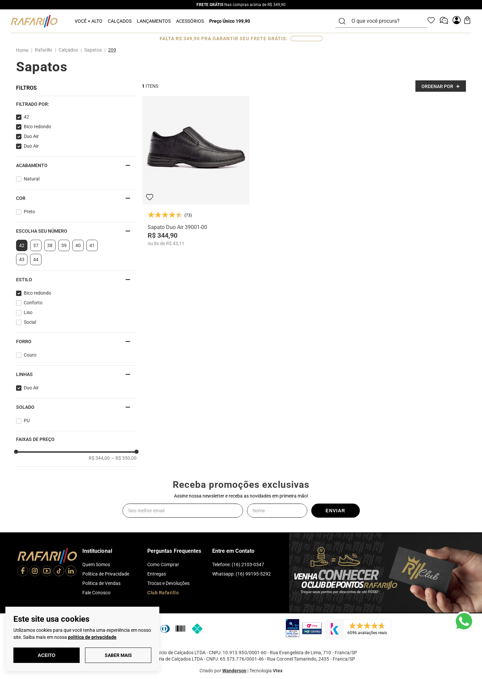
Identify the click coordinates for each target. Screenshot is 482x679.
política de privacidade (92, 637)
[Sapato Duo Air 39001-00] (195, 171)
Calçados (68, 50)
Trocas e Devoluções (168, 583)
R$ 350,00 (124, 458)
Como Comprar (163, 564)
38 (50, 245)
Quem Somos (96, 564)
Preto (29, 211)
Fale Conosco (96, 592)
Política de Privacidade (105, 574)
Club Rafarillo (163, 592)
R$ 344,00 (99, 458)
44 (35, 259)
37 (35, 245)
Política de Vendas (101, 583)
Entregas (156, 574)
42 (26, 117)
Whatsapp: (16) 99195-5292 (241, 574)
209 (112, 50)
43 (21, 259)
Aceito (47, 655)
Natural (31, 178)
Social (30, 322)
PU (27, 420)
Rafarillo (43, 50)
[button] (76, 104)
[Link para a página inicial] (23, 50)
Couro (30, 355)
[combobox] (385, 21)
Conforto (33, 302)
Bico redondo (37, 126)
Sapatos (93, 50)
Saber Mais (118, 655)
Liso (28, 312)
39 (64, 245)
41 (92, 245)
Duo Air (31, 136)
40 (78, 245)
